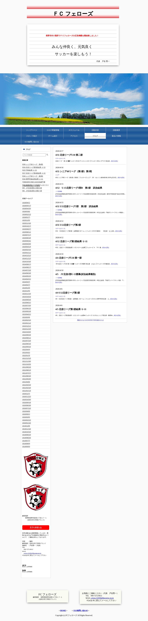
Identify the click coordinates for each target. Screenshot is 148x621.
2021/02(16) (26, 388)
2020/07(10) (26, 408)
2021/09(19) (26, 367)
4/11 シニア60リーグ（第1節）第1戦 (73, 171)
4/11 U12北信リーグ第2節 (68, 225)
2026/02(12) (26, 214)
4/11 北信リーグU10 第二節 (69, 155)
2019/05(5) (26, 446)
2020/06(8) (26, 411)
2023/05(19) (26, 311)
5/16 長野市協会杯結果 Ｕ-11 (32, 179)
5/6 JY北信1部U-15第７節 (32, 191)
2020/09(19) (26, 402)
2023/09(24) (26, 300)
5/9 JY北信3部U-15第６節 (32, 188)
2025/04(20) (26, 244)
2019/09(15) (26, 435)
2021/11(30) (26, 361)
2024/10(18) (26, 261)
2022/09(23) (26, 335)
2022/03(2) (26, 352)
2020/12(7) (26, 394)
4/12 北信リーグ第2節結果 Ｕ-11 (71, 241)
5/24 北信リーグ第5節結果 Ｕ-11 (33, 167)
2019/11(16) (26, 429)
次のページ (100, 320)
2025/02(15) (26, 250)
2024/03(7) (26, 282)
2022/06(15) (26, 344)
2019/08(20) (26, 438)
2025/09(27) (26, 229)
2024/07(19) (26, 270)
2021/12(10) (26, 358)
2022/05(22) (26, 347)
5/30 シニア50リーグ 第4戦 (32, 164)
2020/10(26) (26, 399)
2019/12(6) (26, 426)
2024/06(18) (26, 273)
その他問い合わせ (80, 611)
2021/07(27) (26, 373)
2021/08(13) (26, 370)
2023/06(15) (26, 308)
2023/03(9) (26, 317)
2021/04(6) (26, 382)
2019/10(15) (26, 432)
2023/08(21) (26, 302)
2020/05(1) (26, 414)
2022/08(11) (26, 338)
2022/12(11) (26, 326)
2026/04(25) (26, 208)
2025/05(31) (26, 241)
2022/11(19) (26, 329)
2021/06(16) (26, 376)
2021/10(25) (26, 364)
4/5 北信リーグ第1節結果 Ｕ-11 (70, 309)
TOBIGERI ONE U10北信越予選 (33, 182)
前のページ (81, 320)
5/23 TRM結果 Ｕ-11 (29, 170)
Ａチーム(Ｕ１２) (60, 228)
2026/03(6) (26, 211)
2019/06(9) (26, 444)
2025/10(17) (26, 226)
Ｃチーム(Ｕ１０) (60, 158)
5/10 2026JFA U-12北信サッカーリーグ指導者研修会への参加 (35, 185)
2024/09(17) (26, 264)
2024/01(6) (26, 288)
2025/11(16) (26, 223)
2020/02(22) (26, 420)
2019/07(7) (26, 441)
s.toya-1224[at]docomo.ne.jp (32, 553)
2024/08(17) (26, 267)
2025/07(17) (26, 235)
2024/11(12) (26, 258)
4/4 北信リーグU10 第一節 (68, 258)
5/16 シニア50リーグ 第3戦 (32, 176)
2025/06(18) (26, 238)
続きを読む (114, 161)
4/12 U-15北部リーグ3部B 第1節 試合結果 (78, 188)
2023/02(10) (26, 320)
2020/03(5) (26, 417)
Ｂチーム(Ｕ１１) (60, 245)
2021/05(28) (26, 379)
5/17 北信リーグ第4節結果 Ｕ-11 (33, 173)
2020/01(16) (26, 423)
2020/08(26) (26, 405)
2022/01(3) (26, 355)
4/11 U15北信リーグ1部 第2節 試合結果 (76, 206)
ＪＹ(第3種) (58, 191)
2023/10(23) (26, 297)
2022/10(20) (26, 332)
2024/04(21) (26, 279)
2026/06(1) (26, 203)
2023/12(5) (26, 291)
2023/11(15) (26, 294)
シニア (57, 175)
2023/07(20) (26, 305)
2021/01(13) (26, 391)
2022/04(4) (26, 349)
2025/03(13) (26, 247)
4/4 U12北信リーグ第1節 (67, 292)
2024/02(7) (26, 285)
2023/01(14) (26, 323)
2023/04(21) (26, 314)
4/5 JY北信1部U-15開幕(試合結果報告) (75, 274)
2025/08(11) (26, 232)
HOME (63, 611)
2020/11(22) (26, 396)
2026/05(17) (26, 206)
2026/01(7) (26, 217)
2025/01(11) (26, 253)
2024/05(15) (26, 276)
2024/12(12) (26, 255)
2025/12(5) (26, 220)
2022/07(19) (26, 341)
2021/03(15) (26, 385)
